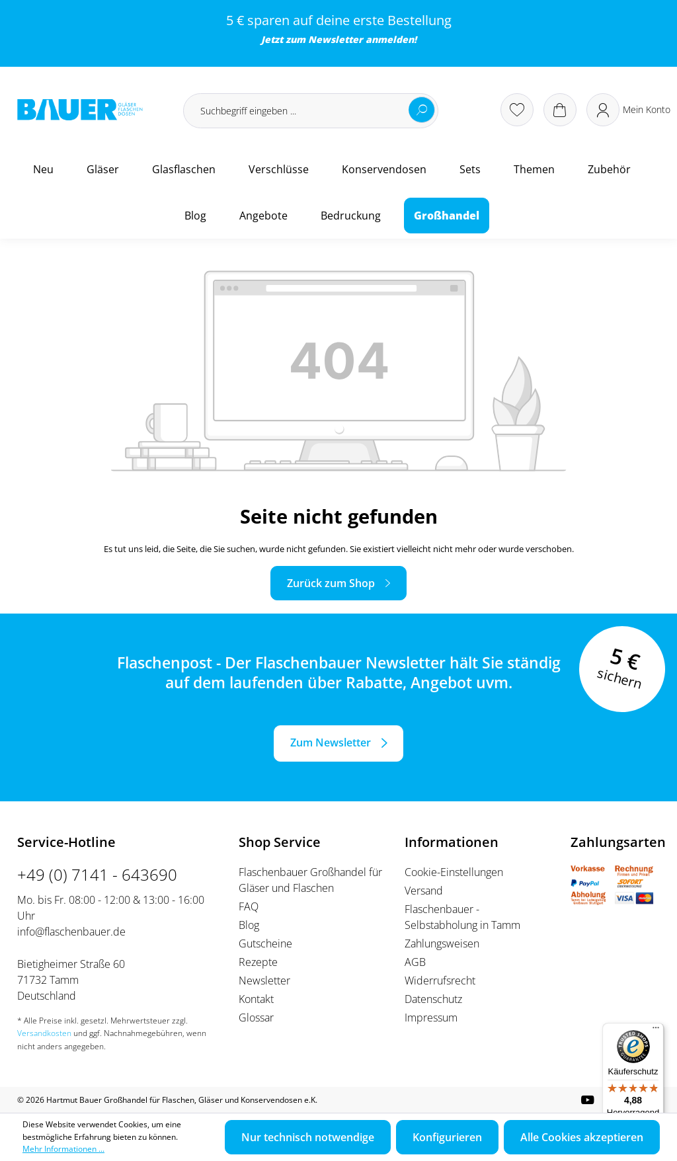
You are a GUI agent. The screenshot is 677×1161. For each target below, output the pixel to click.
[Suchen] (422, 110)
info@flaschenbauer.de (71, 931)
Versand (424, 890)
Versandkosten (44, 1033)
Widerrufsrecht (440, 980)
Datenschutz (433, 999)
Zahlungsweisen (442, 943)
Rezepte (258, 962)
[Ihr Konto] (628, 109)
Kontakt (256, 999)
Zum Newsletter (330, 742)
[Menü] (656, 1031)
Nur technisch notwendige (307, 1137)
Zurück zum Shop (331, 583)
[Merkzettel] (517, 109)
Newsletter (335, 39)
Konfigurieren (447, 1137)
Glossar (256, 1017)
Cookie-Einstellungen (454, 872)
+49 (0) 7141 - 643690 (97, 874)
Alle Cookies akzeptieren (581, 1137)
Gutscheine (265, 943)
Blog (249, 925)
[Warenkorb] (560, 109)
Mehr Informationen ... (63, 1148)
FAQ (249, 906)
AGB (415, 962)
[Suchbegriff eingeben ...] (310, 110)
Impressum (431, 1017)
